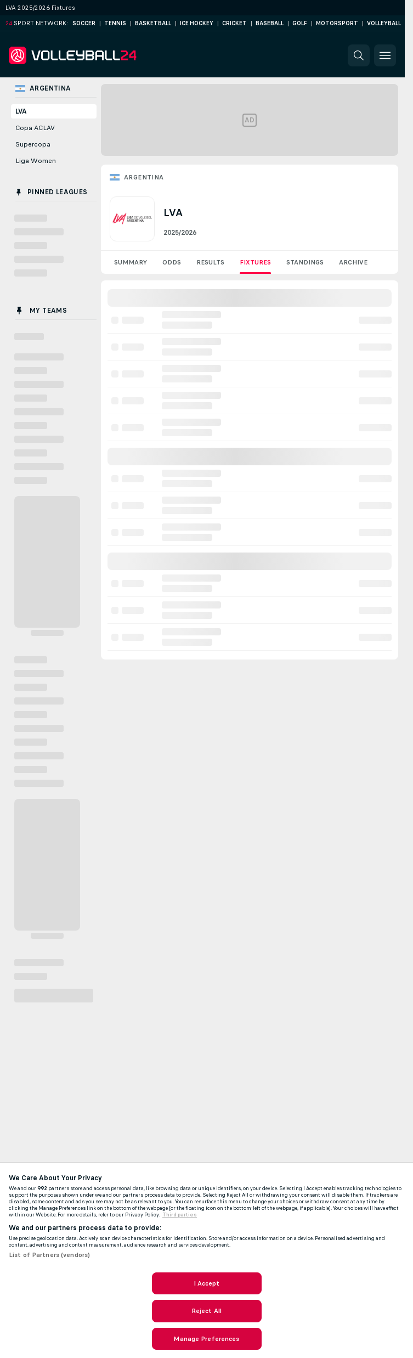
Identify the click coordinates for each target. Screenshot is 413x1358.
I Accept (207, 1283)
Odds (171, 262)
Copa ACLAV (35, 127)
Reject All (206, 1311)
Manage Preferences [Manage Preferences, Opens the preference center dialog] (206, 1339)
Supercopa (32, 144)
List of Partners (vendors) (49, 1255)
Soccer (83, 23)
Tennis (115, 23)
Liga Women (35, 160)
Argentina (144, 177)
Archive (353, 262)
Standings (305, 262)
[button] (359, 55)
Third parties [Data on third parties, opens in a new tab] (179, 1215)
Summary (130, 262)
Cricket (234, 23)
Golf (299, 23)
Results (210, 262)
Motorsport (337, 23)
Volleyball (384, 23)
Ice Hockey (196, 23)
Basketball (153, 23)
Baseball (270, 23)
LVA (21, 111)
